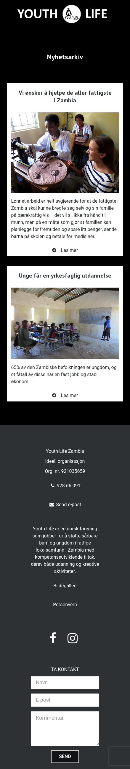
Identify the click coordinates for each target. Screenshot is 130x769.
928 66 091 (64, 485)
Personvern (65, 604)
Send (65, 756)
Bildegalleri (65, 585)
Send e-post (65, 504)
